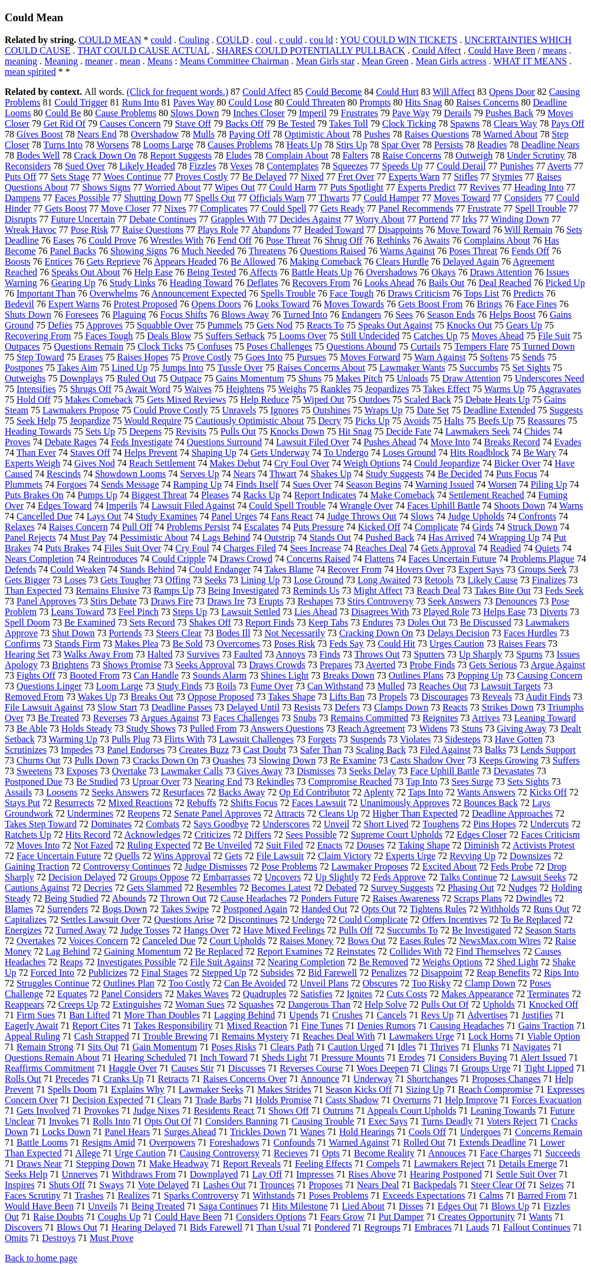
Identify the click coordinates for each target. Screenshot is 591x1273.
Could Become (334, 92)
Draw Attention (471, 378)
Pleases (215, 495)
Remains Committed (369, 718)
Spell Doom (27, 622)
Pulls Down (96, 760)
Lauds (477, 1227)
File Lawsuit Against (44, 707)
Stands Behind (147, 569)
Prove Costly (206, 357)
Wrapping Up (514, 537)
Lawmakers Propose (80, 410)
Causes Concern (130, 124)
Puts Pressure (318, 527)
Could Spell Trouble (287, 506)
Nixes (175, 208)
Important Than (46, 293)
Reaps (71, 962)
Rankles (335, 389)
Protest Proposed (146, 304)
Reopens (143, 813)
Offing (177, 580)
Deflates (262, 283)
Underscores (286, 824)
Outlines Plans (416, 675)
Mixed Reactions (141, 803)
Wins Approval (182, 856)
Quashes (228, 760)
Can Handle (156, 675)
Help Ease (153, 272)
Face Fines (536, 304)
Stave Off (193, 124)
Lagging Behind (244, 1015)
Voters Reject (512, 1121)
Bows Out (366, 941)
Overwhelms (114, 293)
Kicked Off (379, 527)
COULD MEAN (109, 40)
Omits (16, 1238)
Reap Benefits (503, 973)
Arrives (486, 718)
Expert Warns (74, 304)
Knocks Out (469, 325)
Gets (233, 856)
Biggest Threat (159, 495)
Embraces (433, 1227)
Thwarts (334, 198)
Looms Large (168, 145)
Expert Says (481, 569)
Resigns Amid (108, 1142)
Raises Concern (78, 527)
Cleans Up (338, 813)
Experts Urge (411, 856)
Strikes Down (508, 707)
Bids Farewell (216, 1227)
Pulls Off (356, 930)
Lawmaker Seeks (211, 1089)
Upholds (499, 1004)
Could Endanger (219, 569)
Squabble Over (165, 325)
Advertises (487, 1015)
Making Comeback (326, 261)
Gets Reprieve (113, 261)
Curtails (426, 346)
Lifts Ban (347, 697)
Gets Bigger (27, 580)
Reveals (497, 697)
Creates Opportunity (476, 1217)
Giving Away (521, 728)
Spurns (529, 654)
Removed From (34, 697)
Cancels (392, 1015)
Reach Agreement (371, 728)
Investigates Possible (136, 962)
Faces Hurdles (530, 633)
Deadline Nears (550, 145)
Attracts (290, 813)
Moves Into (38, 845)
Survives (202, 654)
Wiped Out (323, 399)
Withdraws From (143, 1174)
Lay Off (267, 1174)
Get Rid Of (65, 124)
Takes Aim (77, 368)
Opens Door (512, 92)
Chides (537, 431)
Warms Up (504, 389)
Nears (244, 474)
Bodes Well (38, 155)
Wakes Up (97, 697)
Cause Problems (125, 113)
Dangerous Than (319, 1004)
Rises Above (371, 1174)
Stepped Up (224, 973)
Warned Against (359, 1142)
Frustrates (359, 113)
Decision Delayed (82, 877)
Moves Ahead (498, 336)
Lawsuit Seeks (538, 877)
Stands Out (330, 537)
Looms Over (302, 336)
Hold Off (34, 399)
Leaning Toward (545, 718)
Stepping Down (105, 1164)
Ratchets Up (28, 835)
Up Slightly (337, 877)
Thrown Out (183, 898)
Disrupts (21, 219)
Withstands (273, 1195)
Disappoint (441, 973)
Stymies (507, 177)
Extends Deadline (492, 1142)
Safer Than (321, 750)
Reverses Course (311, 1068)
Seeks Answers (120, 792)
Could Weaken (78, 569)
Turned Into (305, 315)
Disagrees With (380, 612)
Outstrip (279, 537)
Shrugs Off (90, 389)
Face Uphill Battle (444, 771)
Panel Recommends (416, 208)
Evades (567, 442)
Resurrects (74, 803)
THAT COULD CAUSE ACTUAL (143, 50)
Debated (340, 888)
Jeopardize (90, 421)
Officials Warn (277, 198)
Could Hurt (397, 92)
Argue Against (558, 665)
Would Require (152, 421)
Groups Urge (486, 1068)
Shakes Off (210, 622)
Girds (483, 527)
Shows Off (288, 1111)
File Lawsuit (280, 856)
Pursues (311, 357)
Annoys (291, 654)
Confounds (294, 1142)
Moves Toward (462, 198)
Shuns (309, 378)
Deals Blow (169, 336)
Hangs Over (206, 930)
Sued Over (85, 166)
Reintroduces (112, 559)
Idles (407, 1047)
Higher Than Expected (415, 813)
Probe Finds (432, 665)
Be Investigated (481, 930)
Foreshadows (234, 1142)
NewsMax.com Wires (500, 941)
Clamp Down (490, 983)
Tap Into (422, 782)
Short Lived (386, 824)
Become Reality (384, 1153)
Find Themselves (488, 951)
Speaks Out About (85, 272)
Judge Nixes (156, 1111)
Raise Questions (152, 230)
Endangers (362, 315)
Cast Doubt (264, 750)
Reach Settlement (162, 463)
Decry (329, 421)
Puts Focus (516, 474)
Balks (495, 750)
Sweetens (34, 771)
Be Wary (539, 453)
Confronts (537, 516)
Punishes (517, 166)
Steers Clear (179, 633)
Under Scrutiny (535, 155)
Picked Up (565, 283)
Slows (422, 516)
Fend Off (235, 240)
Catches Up (435, 336)
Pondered (332, 1227)
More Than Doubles (162, 1015)
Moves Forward (370, 357)
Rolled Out (424, 1142)
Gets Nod (275, 325)
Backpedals (435, 1185)
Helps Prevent (151, 453)
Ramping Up (197, 484)
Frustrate (484, 208)
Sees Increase (316, 548)
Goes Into (264, 357)
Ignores (284, 410)
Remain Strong (45, 1047)
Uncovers (283, 877)
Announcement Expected (199, 293)
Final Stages (165, 973)
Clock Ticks (160, 346)
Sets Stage (70, 177)
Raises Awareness (406, 898)
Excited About (449, 866)
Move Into (450, 442)
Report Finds (269, 622)
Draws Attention (500, 272)
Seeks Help (26, 1174)
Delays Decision (458, 633)
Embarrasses (227, 877)
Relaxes (20, 527)
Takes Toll (348, 124)
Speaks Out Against (395, 325)
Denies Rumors (386, 1026)
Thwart (283, 474)
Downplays (81, 378)
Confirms (22, 644)
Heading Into (539, 187)
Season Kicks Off (359, 1089)
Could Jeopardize (447, 463)
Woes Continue (132, 177)
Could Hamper (392, 198)
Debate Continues (162, 219)
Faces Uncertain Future (452, 559)
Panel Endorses (136, 750)
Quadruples (265, 994)
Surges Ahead (190, 1132)
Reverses (110, 718)
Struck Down (532, 527)
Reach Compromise (495, 1089)
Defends (20, 569)
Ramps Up (173, 590)
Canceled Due (168, 941)
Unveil (337, 824)
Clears (169, 1100)
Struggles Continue (53, 983)
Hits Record (88, 835)
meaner (99, 61)
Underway (373, 1079)
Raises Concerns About (321, 368)
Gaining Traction (37, 866)
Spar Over (401, 145)
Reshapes (315, 601)
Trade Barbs (218, 1100)
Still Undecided (369, 336)
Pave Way (411, 113)
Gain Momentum (164, 1047)
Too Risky (431, 983)
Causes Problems (240, 145)
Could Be (63, 113)
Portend (433, 219)
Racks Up (261, 495)
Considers (523, 198)
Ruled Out (136, 378)
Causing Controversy (220, 1153)
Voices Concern (99, 941)
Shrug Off (343, 240)
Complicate (436, 527)
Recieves (291, 1153)
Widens (433, 728)
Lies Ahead (315, 612)
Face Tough (352, 293)
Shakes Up (331, 474)
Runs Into (140, 102)
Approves (104, 325)
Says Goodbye (220, 824)
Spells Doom (72, 1089)
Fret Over (356, 177)
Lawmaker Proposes (369, 866)
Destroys (58, 1238)
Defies (60, 325)
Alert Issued (544, 1057)
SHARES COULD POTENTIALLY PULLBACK (310, 50)
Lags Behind (226, 537)
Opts (331, 1153)
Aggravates (559, 389)
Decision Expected (107, 1100)
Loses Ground (409, 453)
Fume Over (272, 686)
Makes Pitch (359, 378)
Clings (435, 1068)
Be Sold (187, 644)
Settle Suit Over (526, 1174)
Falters (356, 155)
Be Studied (97, 782)
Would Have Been (39, 1206)
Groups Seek (542, 569)
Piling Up (549, 484)
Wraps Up (384, 410)
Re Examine (353, 760)
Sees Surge (472, 782)
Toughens (440, 824)
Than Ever (36, 453)
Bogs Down (124, 909)
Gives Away (260, 771)
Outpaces (22, 346)
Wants (541, 1217)
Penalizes (388, 973)
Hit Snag (355, 431)
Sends (533, 357)
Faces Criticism (550, 835)
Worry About (380, 219)
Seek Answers (454, 601)
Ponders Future (329, 898)
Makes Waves (202, 994)
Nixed (312, 177)
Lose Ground (318, 580)
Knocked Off (554, 1004)
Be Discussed (485, 622)
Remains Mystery (255, 1036)
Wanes (312, 1132)
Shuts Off (67, 1185)
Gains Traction (546, 1026)
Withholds (499, 909)
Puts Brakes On (34, 495)
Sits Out (102, 1047)
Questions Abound (361, 346)
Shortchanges (432, 1079)
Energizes (23, 930)
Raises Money (306, 941)
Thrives (444, 1047)
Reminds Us (316, 590)
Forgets (322, 739)
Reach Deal (438, 590)
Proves (18, 442)
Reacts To (325, 325)
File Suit (554, 336)
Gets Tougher (125, 580)
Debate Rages (71, 442)
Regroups (382, 1227)
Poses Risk (294, 644)
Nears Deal (378, 1185)
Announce (319, 1079)
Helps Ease (504, 612)
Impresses (315, 1174)
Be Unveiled (228, 845)
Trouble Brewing (175, 1036)
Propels (393, 697)
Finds (329, 654)
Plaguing (129, 315)
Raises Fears (522, 644)
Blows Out (77, 1227)
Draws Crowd (245, 559)
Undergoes (480, 1132)
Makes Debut (234, 463)
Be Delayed (264, 177)
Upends (303, 1015)
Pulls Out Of (445, 1004)
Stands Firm (77, 644)
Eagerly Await (31, 1026)
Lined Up (129, 368)
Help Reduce (264, 399)
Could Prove (112, 240)
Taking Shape (423, 845)
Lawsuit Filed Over (312, 442)
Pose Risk (90, 230)
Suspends (368, 739)
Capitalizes (26, 920)
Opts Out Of (168, 1121)
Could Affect (436, 50)
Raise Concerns (411, 155)
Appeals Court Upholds (411, 1111)
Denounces (516, 601)
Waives (198, 389)
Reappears (24, 1004)
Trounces (277, 1185)
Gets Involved (43, 1111)
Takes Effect (446, 389)
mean (130, 61)
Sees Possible (311, 835)
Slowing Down (287, 760)
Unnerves (79, 1174)
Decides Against (310, 219)
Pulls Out (238, 431)
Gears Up (524, 325)
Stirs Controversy (380, 601)
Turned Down (549, 346)
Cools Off (427, 1132)
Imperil (313, 113)
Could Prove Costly (170, 410)
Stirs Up (351, 145)
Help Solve (386, 1004)
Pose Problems (289, 866)
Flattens (380, 559)
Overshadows (391, 272)
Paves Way (193, 102)
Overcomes (238, 644)
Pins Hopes (494, 824)
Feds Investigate (141, 442)
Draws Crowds (277, 665)
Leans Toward (77, 612)
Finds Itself (257, 484)
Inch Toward (224, 1057)
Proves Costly (201, 177)
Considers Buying (473, 1057)
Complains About (497, 240)
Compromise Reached (350, 782)
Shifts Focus (254, 803)
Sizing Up (425, 1089)
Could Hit (396, 644)
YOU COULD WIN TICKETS (398, 40)
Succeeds (562, 1153)
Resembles (216, 888)
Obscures (380, 983)
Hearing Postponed (446, 1174)
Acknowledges (152, 835)
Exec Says (387, 1121)
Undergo (308, 920)
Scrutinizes (26, 750)
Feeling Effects (323, 1164)
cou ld (321, 40)
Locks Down (66, 1132)
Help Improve (471, 1100)
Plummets (23, 484)
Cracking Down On (376, 633)
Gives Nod (94, 463)
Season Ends (451, 315)
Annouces (447, 1153)
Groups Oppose (159, 877)
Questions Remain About (52, 1057)
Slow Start (117, 707)
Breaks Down (349, 675)
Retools (439, 580)
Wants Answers (486, 792)
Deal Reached (504, 283)
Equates (72, 994)
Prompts (374, 102)
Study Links (133, 283)
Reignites (440, 718)
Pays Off (567, 124)
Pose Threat (288, 240)
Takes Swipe (185, 909)
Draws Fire (172, 601)
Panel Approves (46, 601)
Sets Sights (528, 782)
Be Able (32, 728)
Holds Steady (86, 728)
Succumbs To (412, 930)
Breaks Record (512, 442)
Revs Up (437, 1015)
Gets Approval (448, 548)
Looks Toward (282, 304)
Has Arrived (451, 537)
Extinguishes (137, 1004)
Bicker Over (517, 463)
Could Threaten (316, 102)
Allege (88, 1153)
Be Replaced (219, 951)
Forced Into (52, 973)
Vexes (241, 166)
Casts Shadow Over (427, 760)
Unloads (412, 378)
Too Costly (189, 983)
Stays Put (22, 803)
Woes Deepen (383, 1068)
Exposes (81, 771)
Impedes (77, 750)
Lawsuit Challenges (256, 739)
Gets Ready (343, 208)
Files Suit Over (132, 548)
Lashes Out (224, 1185)
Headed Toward (334, 230)
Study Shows (151, 728)
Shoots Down (520, 506)
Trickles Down (258, 1132)
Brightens (70, 665)
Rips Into (561, 973)
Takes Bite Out (502, 590)
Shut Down (73, 633)
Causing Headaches (467, 1026)
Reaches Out (443, 686)
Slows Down (194, 113)
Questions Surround (224, 442)
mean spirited (30, 72)
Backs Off (244, 124)
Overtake (129, 771)
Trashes (88, 1195)
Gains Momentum (250, 378)
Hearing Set (27, 654)
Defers (347, 707)
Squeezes (350, 166)
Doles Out (427, 622)
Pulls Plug (130, 739)
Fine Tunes (322, 1026)
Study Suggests (394, 474)
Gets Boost (66, 208)
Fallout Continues (536, 1227)
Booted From (95, 675)
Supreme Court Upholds (397, 835)
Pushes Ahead (389, 442)
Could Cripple (178, 559)
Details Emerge (527, 1164)
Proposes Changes (506, 1079)
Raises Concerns (487, 102)
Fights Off (36, 675)
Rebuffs (201, 803)
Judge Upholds (476, 516)
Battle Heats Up (321, 272)
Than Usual (278, 1227)
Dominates (111, 824)
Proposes (325, 1185)
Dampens (22, 198)
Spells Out (215, 198)
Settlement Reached (486, 495)
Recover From (354, 569)
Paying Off (249, 134)
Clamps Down (401, 707)
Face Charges (505, 1153)
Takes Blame (288, 569)
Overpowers (172, 1142)
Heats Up (304, 145)
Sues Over (312, 484)
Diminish (482, 845)
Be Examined (90, 622)
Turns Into (63, 145)
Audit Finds (548, 697)
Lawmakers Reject (449, 1164)
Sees (404, 315)
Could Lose (250, 102)
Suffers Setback (235, 336)
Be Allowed (253, 261)
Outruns (338, 1111)
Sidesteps (462, 739)
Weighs (292, 389)
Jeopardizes (387, 389)
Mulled (391, 686)
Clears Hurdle (402, 261)
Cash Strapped (101, 1036)
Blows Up (510, 1206)
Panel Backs (73, 251)
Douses (370, 845)
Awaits (437, 240)
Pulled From (213, 728)
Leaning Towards (503, 1111)
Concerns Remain (548, 1132)
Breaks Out (152, 697)
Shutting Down (152, 198)
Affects (263, 272)
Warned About (510, 134)
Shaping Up (214, 453)
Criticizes (213, 835)
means (555, 50)
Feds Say (346, 644)
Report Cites (96, 1026)
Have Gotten (519, 739)
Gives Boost (40, 134)
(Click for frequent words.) (177, 92)
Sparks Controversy (201, 1195)
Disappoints (400, 230)
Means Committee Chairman (234, 61)
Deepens (145, 431)
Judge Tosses (144, 930)
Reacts (455, 707)
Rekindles (275, 782)
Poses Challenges (280, 346)
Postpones (24, 368)
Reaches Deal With (339, 1036)
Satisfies (316, 994)
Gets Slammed (154, 888)
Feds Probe (512, 866)
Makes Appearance (477, 994)
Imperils (121, 506)
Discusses (246, 1068)
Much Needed (208, 251)
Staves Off (90, 453)
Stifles (466, 177)
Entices (59, 261)
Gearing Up (73, 283)
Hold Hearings (367, 1132)
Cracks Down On (165, 760)
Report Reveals (252, 1164)
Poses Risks (233, 1047)
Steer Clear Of (498, 1185)
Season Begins (373, 484)
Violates (415, 739)
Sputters (429, 654)
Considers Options (271, 1217)
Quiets (547, 548)
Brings (489, 304)
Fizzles (202, 166)
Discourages (444, 697)
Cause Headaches (254, 898)
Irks (469, 219)
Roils (226, 686)
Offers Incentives (454, 920)
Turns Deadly (446, 1121)
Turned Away (81, 930)
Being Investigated (243, 590)
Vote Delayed (163, 1185)
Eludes (239, 155)
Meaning (61, 61)
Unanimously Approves (404, 803)
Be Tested (296, 124)
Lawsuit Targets (511, 686)
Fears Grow (342, 1217)
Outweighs (25, 378)
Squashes (256, 1004)
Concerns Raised (318, 559)
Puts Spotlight (356, 187)
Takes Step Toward (41, 824)
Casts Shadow (352, 1100)
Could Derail (460, 166)
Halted (160, 654)
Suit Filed (284, 845)
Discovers (23, 1227)
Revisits (191, 431)
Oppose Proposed (221, 697)
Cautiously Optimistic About (249, 421)
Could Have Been (502, 50)
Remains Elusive (107, 590)
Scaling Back (381, 750)
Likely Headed (147, 166)
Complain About (296, 155)
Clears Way (515, 124)
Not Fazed (93, 845)
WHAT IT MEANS (530, 61)
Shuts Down (28, 315)
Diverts (553, 612)
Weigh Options (371, 463)
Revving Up (472, 856)
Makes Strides (284, 1089)
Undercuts (549, 824)
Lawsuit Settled (250, 612)
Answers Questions (287, 728)
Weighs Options (452, 962)
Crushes (347, 1015)
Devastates (514, 771)
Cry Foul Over (301, 463)
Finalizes (549, 580)
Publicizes (107, 973)
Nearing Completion (306, 962)
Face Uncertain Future (59, 856)
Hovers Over (420, 569)
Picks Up (372, 421)
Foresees (81, 315)
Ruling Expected (159, 845)
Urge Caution (139, 1153)
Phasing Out (471, 888)
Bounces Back (491, 803)
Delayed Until (253, 707)
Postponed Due (33, 782)
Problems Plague (542, 559)
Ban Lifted (89, 1015)
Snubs (304, 718)
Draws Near (39, 1164)
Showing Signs (138, 251)
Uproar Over (156, 782)
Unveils (102, 1206)
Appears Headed (185, 261)
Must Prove (111, 1238)
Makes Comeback (99, 399)
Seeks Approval (205, 665)
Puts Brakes (67, 548)
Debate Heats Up (497, 399)
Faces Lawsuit (318, 803)
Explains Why (138, 1089)
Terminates (548, 994)
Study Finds (179, 686)
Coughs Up (119, 1217)
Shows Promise (132, 665)
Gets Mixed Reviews (186, 399)
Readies (492, 145)
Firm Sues (36, 1015)
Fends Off (530, 251)
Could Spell (284, 208)
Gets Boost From (430, 304)
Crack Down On (105, 155)
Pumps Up (97, 495)
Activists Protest (543, 845)
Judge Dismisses (216, 866)
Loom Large (119, 686)
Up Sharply (480, 654)
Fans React (292, 516)
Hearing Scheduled (150, 1057)
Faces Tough (109, 336)
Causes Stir (192, 1068)
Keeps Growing (509, 760)
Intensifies (36, 389)
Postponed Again (255, 909)
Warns (571, 506)
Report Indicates (325, 495)
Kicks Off (548, 792)
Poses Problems (339, 1195)
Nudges (522, 888)
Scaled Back (427, 399)
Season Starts (550, 930)
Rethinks (394, 240)
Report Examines (290, 951)
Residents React (223, 1111)
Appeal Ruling (32, 1036)
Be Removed (383, 962)
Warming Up (72, 739)
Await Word (147, 389)
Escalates (261, 527)
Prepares (336, 665)
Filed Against (445, 750)
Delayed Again (471, 261)
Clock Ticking (409, 124)
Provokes (101, 1111)
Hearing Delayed (143, 1227)
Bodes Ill (233, 633)
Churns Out (38, 760)
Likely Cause (493, 580)
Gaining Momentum (142, 951)
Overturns (412, 1100)
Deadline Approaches (512, 813)
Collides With (415, 951)
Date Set (433, 410)
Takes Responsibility (173, 1026)
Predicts (528, 293)
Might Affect (377, 590)
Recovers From (321, 283)
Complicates (224, 208)
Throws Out (377, 654)
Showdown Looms (130, 474)
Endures (377, 622)
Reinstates (356, 951)
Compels (383, 1164)
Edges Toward (64, 506)
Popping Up (480, 675)
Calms (491, 1195)
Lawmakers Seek (477, 431)
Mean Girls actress (451, 61)
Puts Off (21, 177)
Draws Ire (226, 601)
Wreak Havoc (31, 230)
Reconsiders (28, 166)
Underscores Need (550, 378)
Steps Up (190, 612)
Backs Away (241, 792)
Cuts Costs (406, 994)
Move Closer (125, 208)
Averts (559, 166)
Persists (448, 145)
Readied (505, 548)
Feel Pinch (139, 612)
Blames (19, 909)
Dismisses (316, 771)
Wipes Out (235, 187)
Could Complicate (373, 920)
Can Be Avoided (255, 983)
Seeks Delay (372, 771)
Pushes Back (509, 113)
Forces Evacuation (546, 1100)
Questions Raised (333, 251)
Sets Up (100, 431)
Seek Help (36, 421)
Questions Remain (89, 346)
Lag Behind (67, 951)
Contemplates (293, 166)
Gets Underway (280, 453)
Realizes (134, 1195)
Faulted (248, 654)
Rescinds (64, 474)
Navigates (531, 1047)
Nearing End (218, 782)
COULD (232, 40)
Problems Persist (197, 527)
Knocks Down (297, 431)
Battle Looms (42, 1142)
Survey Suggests (402, 888)
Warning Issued (444, 484)
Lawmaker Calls (191, 771)
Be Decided (460, 474)
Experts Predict (426, 187)
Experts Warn (414, 177)
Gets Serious (493, 665)
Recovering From (38, 336)
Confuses (214, 346)
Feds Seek (564, 590)
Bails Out (447, 283)
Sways (111, 1185)
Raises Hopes (143, 357)
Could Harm (292, 187)
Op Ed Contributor (314, 792)
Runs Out (551, 909)
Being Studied (71, 898)
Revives (484, 187)
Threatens (266, 251)
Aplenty (378, 792)
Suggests (566, 410)
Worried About (173, 187)
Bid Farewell (332, 973)
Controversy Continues (126, 866)
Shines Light (284, 675)
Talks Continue (468, 877)
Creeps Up (78, 1004)
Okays (444, 272)
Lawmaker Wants (412, 368)
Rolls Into (111, 1121)
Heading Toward (201, 283)
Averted (380, 665)
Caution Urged (355, 1047)
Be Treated (58, 718)
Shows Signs (106, 187)
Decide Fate (408, 431)
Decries (98, 888)
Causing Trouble (322, 1121)
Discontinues (253, 920)
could (161, 40)
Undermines (90, 813)
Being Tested (211, 272)
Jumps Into (182, 368)
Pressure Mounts (353, 1057)
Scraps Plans (477, 898)
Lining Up (260, 580)
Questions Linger (49, 686)
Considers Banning (241, 1121)
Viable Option (553, 1036)
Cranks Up (123, 1079)
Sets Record (152, 622)
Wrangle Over (366, 506)
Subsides (277, 973)
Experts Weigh (32, 463)
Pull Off (137, 527)
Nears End (97, 134)
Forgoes (72, 484)
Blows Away (245, 315)
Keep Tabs (328, 622)
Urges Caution (456, 644)
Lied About (363, 1206)
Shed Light (518, 962)
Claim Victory (345, 856)
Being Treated (158, 1206)
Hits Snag (423, 102)
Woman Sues (200, 1004)
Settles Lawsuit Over (100, 920)
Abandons (271, 230)
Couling (194, 40)
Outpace (185, 378)
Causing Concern (550, 675)
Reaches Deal (381, 548)
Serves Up (199, 474)
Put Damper (401, 1217)
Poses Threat (473, 251)
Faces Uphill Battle (443, 506)
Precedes (72, 1079)
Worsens (113, 145)
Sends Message (130, 484)
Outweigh (474, 155)
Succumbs (478, 368)
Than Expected (33, 590)
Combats (162, 824)
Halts (454, 421)
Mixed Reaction (256, 1026)
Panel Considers (132, 994)
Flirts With (184, 739)
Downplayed (214, 1174)
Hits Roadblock (479, 453)
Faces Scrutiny (33, 1195)
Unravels (239, 410)
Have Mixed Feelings (283, 930)
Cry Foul (192, 548)
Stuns (472, 728)
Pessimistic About (154, 537)
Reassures (547, 421)
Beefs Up (496, 421)
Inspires (20, 1185)
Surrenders (67, 909)
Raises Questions (436, 134)
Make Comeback (402, 495)
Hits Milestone (300, 1206)
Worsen (502, 484)
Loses (75, 580)
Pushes (377, 134)
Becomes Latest (281, 888)
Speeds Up (402, 166)
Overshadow (155, 134)
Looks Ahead (390, 283)
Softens (494, 357)
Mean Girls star (325, 61)
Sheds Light (284, 1057)
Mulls (204, 134)
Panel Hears (127, 1132)
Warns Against (407, 251)
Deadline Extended (499, 410)
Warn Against (439, 357)
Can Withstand (335, 686)
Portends (125, 633)
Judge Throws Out (361, 516)
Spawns (465, 124)
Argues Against (170, 718)
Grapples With (238, 219)
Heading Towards (38, 431)
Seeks (215, 580)
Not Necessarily (294, 633)
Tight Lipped (548, 1068)
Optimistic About (317, 134)
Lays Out (104, 516)
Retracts (173, 1079)
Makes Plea (136, 644)
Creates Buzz (204, 750)
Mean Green (385, 61)
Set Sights (531, 368)
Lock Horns (490, 1036)
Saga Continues (228, 1206)
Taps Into (426, 792)
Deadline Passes (181, 707)
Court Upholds (237, 941)
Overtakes (36, 941)
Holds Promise (283, 1100)
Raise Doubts (58, 1217)
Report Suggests (180, 155)
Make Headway (179, 1164)
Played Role (446, 612)
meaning (21, 61)
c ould (291, 40)
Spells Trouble (288, 293)
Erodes (412, 1057)
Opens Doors (216, 304)
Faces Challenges (246, 718)
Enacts (330, 845)
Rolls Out (23, 1079)
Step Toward (40, 357)
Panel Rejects (30, 537)
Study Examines (166, 516)
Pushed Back (389, 537)
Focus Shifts (184, 315)
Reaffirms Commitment (49, 1068)
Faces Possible (82, 198)
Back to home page (41, 1258)
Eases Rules (422, 941)
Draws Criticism (418, 293)
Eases (63, 240)
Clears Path (291, 1047)
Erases (90, 357)
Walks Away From (98, 654)
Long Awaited (384, 580)
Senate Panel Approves (217, 813)
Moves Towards (354, 304)
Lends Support (548, 750)
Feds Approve (399, 877)
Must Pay (88, 537)
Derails (457, 113)
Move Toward (463, 230)
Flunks (486, 1047)
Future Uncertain (83, 219)
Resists (307, 707)
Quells (127, 856)
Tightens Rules (438, 909)
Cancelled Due (45, 516)
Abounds (129, 898)
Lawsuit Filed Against (193, 506)
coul (264, 40)
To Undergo (345, 453)
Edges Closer (482, 835)
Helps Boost (512, 315)
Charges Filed (250, 548)
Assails (18, 792)
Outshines (331, 410)
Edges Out (457, 1206)
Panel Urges (234, 516)
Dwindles (534, 898)
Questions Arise (184, 920)
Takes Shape (291, 697)
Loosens (61, 792)
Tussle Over (240, 368)
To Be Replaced (531, 920)
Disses (411, 1206)
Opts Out (379, 909)
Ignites (360, 994)
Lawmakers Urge (421, 1036)
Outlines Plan (129, 983)
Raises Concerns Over (245, 1079)
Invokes (64, 1121)
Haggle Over (133, 1068)
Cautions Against (37, 888)
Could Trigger (80, 102)
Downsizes (530, 856)
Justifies (537, 1015)
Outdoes (374, 399)
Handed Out (324, 909)
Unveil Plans (324, 983)
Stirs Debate (113, 601)
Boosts (18, 261)
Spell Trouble (540, 208)
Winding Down (520, 219)
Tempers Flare (481, 346)
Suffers (566, 760)
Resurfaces (183, 792)
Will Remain (528, 230)
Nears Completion (39, 559)
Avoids (416, 421)
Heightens (245, 389)
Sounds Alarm (220, 675)
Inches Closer (259, 113)
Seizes (552, 1185)
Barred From (541, 1195)
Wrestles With (176, 240)
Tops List (481, 293)
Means (160, 61)
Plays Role (218, 230)
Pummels (225, 325)
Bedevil (19, 304)
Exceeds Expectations (423, 1195)
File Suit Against (222, 962)
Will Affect (454, 92)
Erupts (271, 601)
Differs (258, 835)
